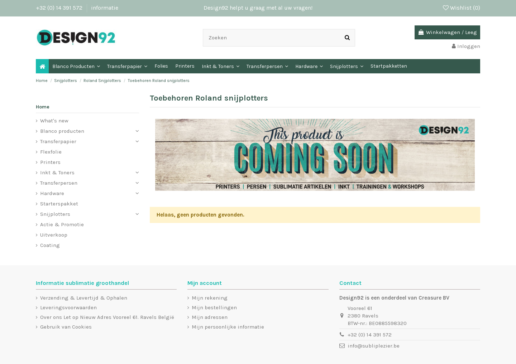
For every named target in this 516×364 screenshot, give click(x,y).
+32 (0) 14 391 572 (60, 7)
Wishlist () (461, 7)
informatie (104, 7)
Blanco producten (62, 131)
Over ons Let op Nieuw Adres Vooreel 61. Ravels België (107, 317)
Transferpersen (58, 183)
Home (42, 107)
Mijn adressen (210, 317)
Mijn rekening (210, 298)
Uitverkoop (53, 235)
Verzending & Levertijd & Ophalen (83, 298)
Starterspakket (59, 203)
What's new (54, 120)
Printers (50, 162)
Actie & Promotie (62, 224)
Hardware (52, 193)
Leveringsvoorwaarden (68, 307)
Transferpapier (58, 141)
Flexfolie (51, 152)
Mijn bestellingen (214, 307)
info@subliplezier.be (374, 346)
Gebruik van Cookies (66, 327)
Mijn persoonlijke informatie (228, 327)
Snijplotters (55, 214)
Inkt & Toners (57, 172)
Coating (50, 245)
